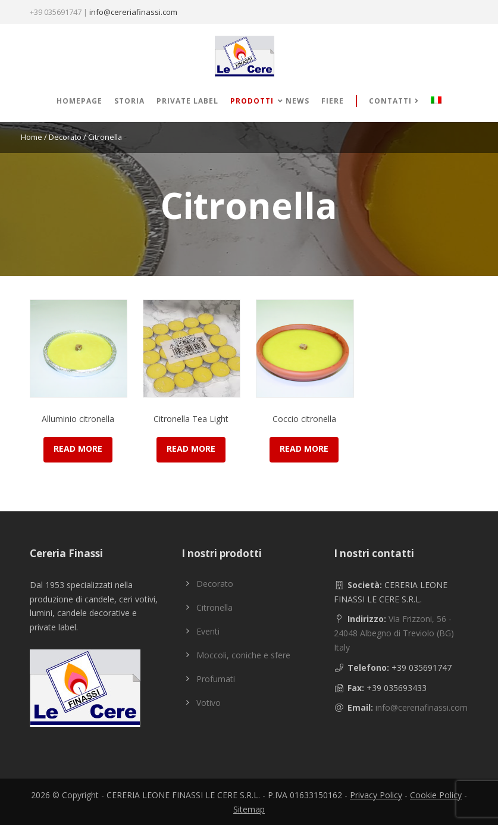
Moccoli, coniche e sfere (243, 655)
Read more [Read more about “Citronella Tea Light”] (191, 448)
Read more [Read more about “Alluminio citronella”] (78, 448)
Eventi (208, 631)
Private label (187, 101)
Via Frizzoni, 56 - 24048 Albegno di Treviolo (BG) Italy (394, 633)
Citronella (214, 607)
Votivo (208, 702)
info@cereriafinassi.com (133, 12)
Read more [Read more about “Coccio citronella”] (304, 448)
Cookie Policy (436, 795)
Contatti (390, 101)
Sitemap (249, 809)
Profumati (215, 679)
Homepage (79, 101)
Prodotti (252, 101)
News (297, 101)
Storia (129, 101)
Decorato (65, 137)
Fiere (332, 101)
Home (31, 137)
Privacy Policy (376, 795)
